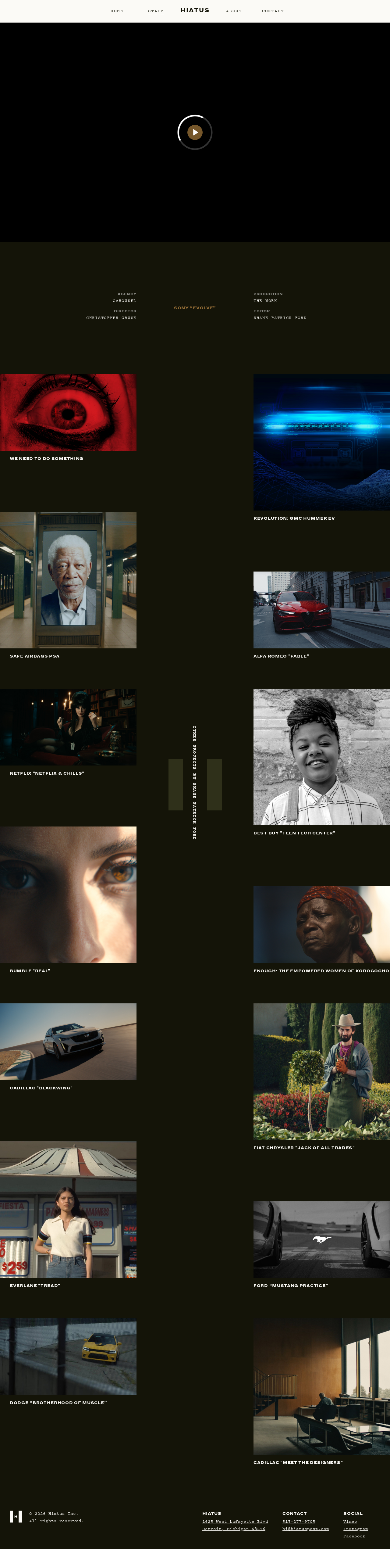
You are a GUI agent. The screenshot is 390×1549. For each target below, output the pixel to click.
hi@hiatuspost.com (305, 1528)
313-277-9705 (298, 1521)
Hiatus (195, 10)
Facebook (354, 1536)
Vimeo (350, 1521)
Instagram (355, 1528)
